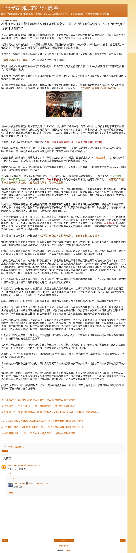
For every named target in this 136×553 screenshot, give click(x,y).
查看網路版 (63, 546)
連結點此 (100, 157)
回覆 (9, 473)
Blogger (68, 550)
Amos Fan (12, 465)
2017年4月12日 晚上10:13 (29, 465)
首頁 (63, 541)
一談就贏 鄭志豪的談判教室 (29, 8)
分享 (5, 451)
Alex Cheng (19, 483)
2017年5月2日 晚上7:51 (39, 483)
